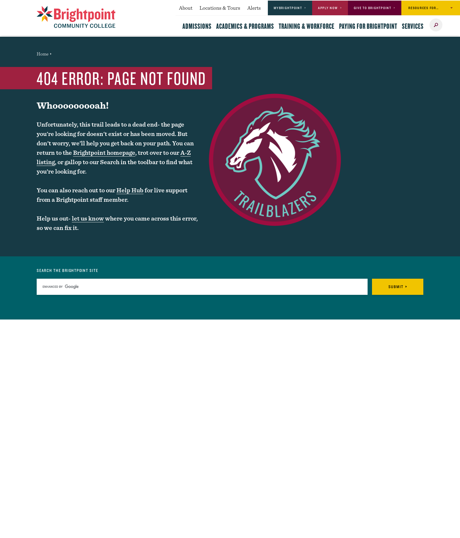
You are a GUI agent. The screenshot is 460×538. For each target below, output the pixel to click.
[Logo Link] (76, 17)
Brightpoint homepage (104, 152)
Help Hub (129, 190)
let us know (88, 218)
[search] (202, 287)
